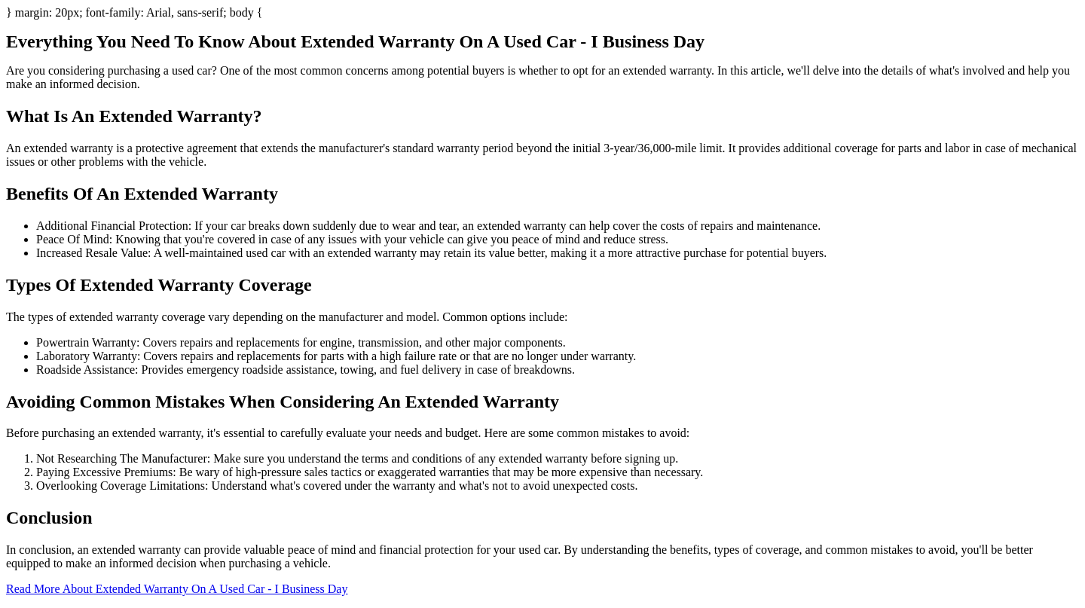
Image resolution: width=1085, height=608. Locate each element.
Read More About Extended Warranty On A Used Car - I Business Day (176, 588)
